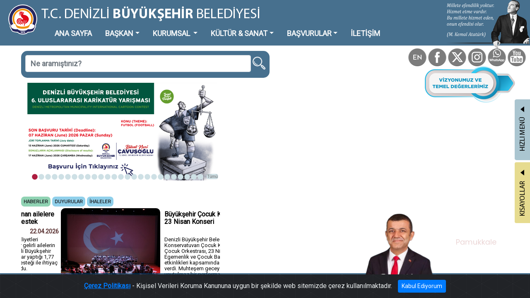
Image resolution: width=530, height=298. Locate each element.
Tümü (174, 143)
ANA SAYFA (60, 26)
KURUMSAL (141, 26)
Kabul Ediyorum (392, 288)
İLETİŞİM (300, 26)
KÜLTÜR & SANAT (196, 26)
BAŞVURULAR (254, 26)
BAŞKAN (98, 26)
